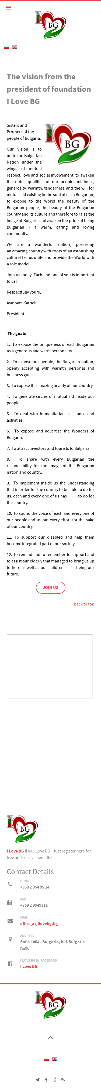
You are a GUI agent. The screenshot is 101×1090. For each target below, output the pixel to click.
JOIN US (50, 588)
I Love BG (15, 851)
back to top (84, 604)
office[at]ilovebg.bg (39, 924)
